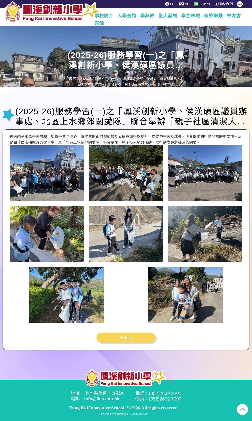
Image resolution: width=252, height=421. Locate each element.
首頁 (74, 79)
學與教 (148, 15)
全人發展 (168, 15)
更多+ (235, 15)
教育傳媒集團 (121, 413)
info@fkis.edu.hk (102, 398)
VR (184, 4)
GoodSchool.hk (139, 413)
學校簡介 (104, 15)
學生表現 (191, 15)
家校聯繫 (214, 15)
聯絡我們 (224, 4)
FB (169, 4)
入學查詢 (127, 15)
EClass (202, 4)
